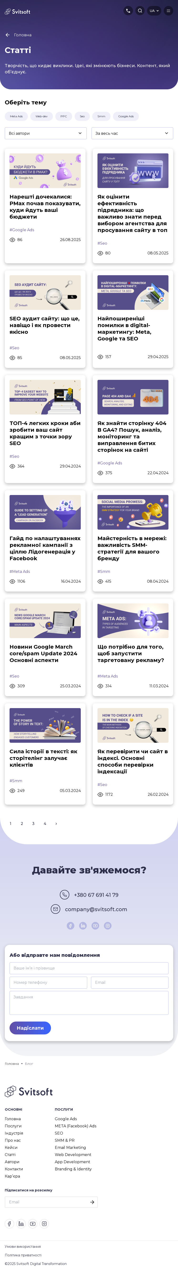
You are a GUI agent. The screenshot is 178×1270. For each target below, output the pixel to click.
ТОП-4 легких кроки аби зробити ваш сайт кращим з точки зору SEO (45, 433)
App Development (72, 1162)
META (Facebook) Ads (75, 1126)
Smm (101, 116)
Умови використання (23, 1247)
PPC (64, 116)
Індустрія (14, 1133)
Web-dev (42, 116)
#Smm (103, 571)
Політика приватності (23, 1255)
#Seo (102, 243)
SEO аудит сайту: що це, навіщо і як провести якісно (45, 325)
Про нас (13, 1140)
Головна (13, 1119)
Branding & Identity (73, 1169)
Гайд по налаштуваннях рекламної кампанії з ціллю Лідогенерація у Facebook (45, 548)
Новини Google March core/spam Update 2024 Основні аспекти (43, 653)
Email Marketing (70, 1147)
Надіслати (30, 1028)
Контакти (14, 1169)
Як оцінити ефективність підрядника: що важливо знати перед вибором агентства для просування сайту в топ (132, 213)
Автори (12, 1162)
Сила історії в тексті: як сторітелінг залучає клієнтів (43, 758)
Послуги (13, 1126)
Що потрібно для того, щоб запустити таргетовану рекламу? (130, 653)
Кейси (11, 1147)
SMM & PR (65, 1140)
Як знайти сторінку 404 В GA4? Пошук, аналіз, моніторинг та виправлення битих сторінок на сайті (132, 436)
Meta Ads (16, 116)
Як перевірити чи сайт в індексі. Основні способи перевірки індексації (132, 761)
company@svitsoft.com (96, 909)
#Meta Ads (20, 571)
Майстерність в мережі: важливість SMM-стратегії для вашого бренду (132, 548)
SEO (59, 1133)
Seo (82, 116)
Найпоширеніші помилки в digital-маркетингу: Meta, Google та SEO (124, 328)
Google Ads (126, 116)
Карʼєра (12, 1176)
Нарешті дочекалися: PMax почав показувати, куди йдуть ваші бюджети (45, 207)
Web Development (73, 1154)
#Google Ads (22, 230)
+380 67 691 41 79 (96, 895)
